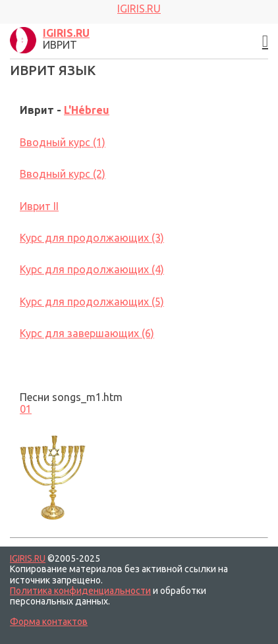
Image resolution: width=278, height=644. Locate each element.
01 (26, 409)
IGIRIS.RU (27, 558)
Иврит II (39, 206)
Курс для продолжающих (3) (92, 238)
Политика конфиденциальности (80, 590)
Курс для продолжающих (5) (92, 302)
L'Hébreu (86, 110)
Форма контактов (49, 621)
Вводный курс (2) (62, 174)
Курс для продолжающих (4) (92, 269)
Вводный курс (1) (62, 142)
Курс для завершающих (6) (87, 333)
